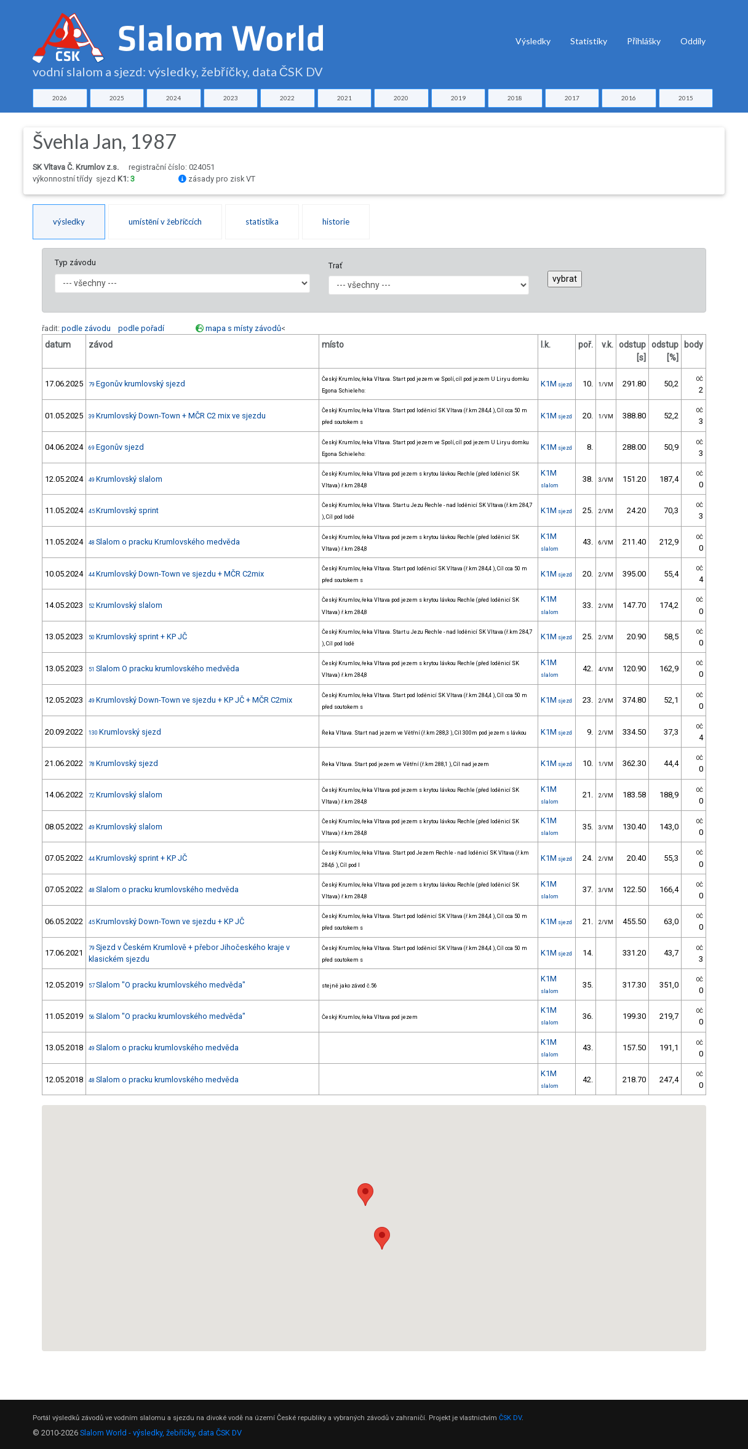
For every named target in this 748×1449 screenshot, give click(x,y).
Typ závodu (75, 262)
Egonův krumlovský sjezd (137, 383)
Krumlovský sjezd (125, 731)
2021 (344, 98)
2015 (685, 98)
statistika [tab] (262, 221)
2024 (173, 98)
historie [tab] (335, 221)
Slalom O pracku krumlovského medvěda (164, 668)
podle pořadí (141, 328)
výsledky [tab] (69, 221)
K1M (556, 383)
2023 (230, 98)
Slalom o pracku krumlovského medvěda (164, 889)
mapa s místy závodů (243, 328)
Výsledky (533, 41)
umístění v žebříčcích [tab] (165, 221)
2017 (572, 98)
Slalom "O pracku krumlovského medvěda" (167, 984)
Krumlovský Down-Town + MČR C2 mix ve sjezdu (177, 415)
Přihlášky (644, 41)
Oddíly (693, 41)
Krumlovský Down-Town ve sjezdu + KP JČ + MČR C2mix (190, 700)
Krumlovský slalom (125, 479)
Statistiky (588, 41)
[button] (382, 1238)
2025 (116, 98)
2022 (287, 98)
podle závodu (86, 328)
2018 (514, 98)
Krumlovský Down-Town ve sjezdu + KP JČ (166, 921)
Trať (335, 265)
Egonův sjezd (116, 447)
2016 (628, 98)
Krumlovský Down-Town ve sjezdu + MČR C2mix (176, 573)
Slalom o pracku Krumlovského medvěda (164, 541)
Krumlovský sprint (124, 510)
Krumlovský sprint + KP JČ (138, 636)
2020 (401, 98)
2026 (59, 98)
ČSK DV (510, 1418)
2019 (458, 98)
